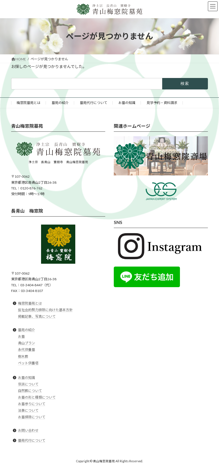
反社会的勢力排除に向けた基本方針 (45, 310)
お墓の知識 (126, 103)
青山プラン (26, 343)
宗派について (28, 384)
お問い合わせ (28, 431)
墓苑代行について (93, 103)
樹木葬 (23, 356)
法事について (28, 410)
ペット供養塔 (28, 363)
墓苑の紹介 (60, 103)
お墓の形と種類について (37, 397)
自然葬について (30, 391)
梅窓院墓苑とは (28, 103)
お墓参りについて (31, 404)
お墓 (21, 336)
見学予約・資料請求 (162, 103)
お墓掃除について (31, 417)
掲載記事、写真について (37, 316)
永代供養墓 (26, 350)
